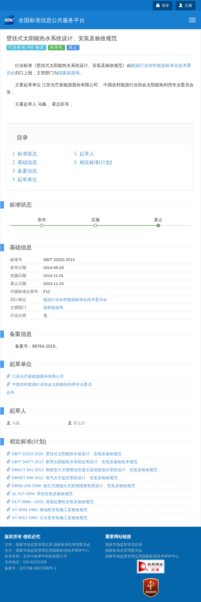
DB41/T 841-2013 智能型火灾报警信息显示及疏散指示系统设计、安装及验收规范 (81, 469)
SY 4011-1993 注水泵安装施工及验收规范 (46, 517)
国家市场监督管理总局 (123, 544)
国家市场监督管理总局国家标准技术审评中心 (142, 556)
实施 (95, 219)
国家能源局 (68, 72)
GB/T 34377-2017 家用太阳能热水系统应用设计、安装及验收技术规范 (71, 461)
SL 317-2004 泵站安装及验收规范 (39, 493)
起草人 (86, 153)
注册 (185, 5)
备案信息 (27, 171)
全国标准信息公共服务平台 (45, 20)
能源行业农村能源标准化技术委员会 (75, 299)
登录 (162, 5)
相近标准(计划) (95, 162)
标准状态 (27, 153)
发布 (41, 219)
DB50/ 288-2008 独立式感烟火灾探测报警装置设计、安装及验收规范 (70, 485)
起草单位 (27, 179)
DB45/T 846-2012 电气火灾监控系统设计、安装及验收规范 (62, 477)
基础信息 (27, 162)
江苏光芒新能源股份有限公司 (35, 376)
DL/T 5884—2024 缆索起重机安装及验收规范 (50, 501)
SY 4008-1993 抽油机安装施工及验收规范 (46, 509)
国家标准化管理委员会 (123, 550)
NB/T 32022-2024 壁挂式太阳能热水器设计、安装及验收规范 (64, 454)
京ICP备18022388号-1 (37, 568)
